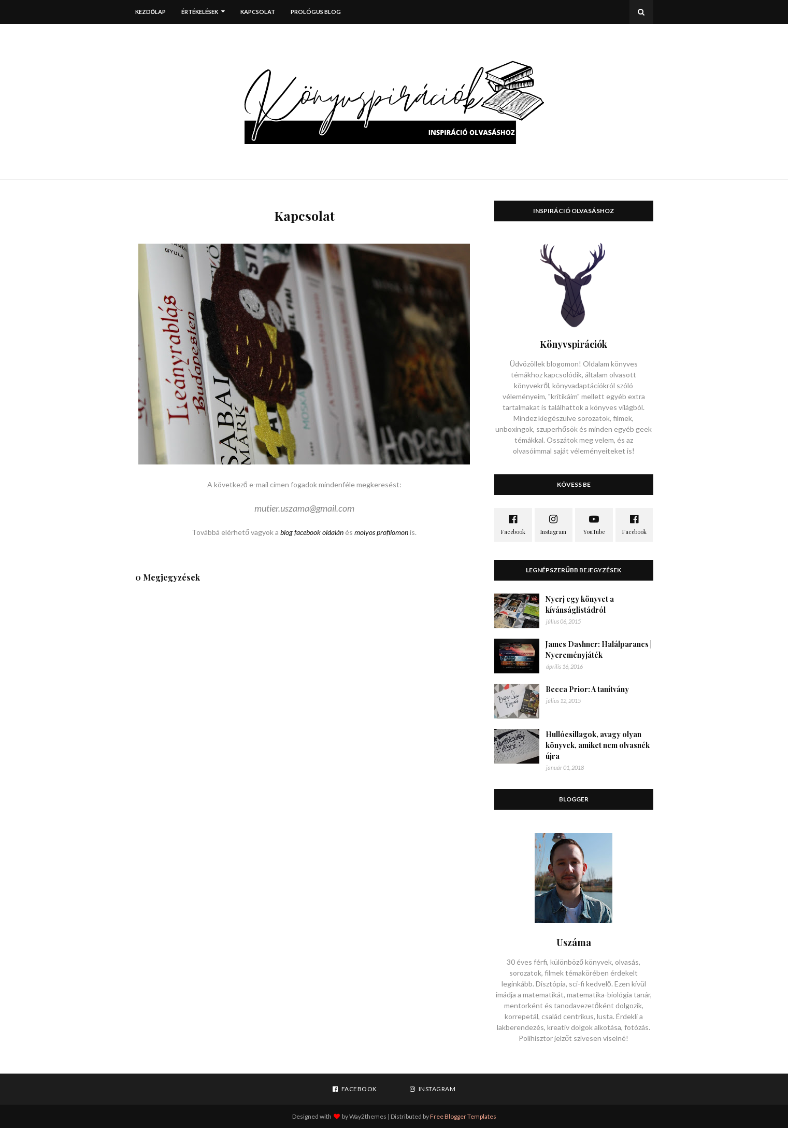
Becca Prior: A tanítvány (587, 689)
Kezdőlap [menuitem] (150, 11)
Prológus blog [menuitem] (316, 11)
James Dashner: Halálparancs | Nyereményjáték (599, 649)
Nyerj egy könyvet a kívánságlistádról (580, 604)
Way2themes (367, 1116)
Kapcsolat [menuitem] (257, 11)
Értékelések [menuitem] (199, 11)
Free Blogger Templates (463, 1116)
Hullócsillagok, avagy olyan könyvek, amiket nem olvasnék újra (598, 745)
